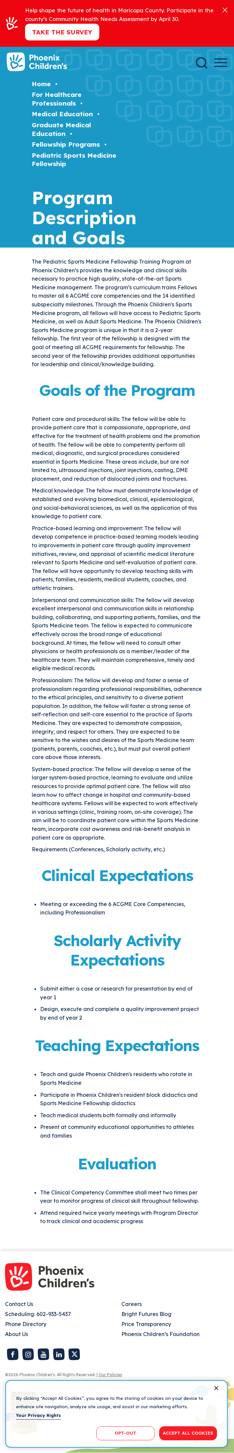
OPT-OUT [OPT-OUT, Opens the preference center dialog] (125, 1433)
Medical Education (62, 114)
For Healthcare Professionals (57, 99)
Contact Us (19, 1304)
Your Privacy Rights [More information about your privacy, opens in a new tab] (38, 1415)
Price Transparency (146, 1324)
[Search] (201, 63)
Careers (131, 1304)
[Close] (225, 9)
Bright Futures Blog (146, 1314)
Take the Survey (62, 32)
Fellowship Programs (66, 144)
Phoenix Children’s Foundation (160, 1334)
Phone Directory (25, 1324)
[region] (116, 1414)
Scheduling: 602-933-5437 (38, 1314)
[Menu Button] (220, 62)
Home (41, 84)
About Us (16, 1334)
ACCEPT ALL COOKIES (188, 1433)
